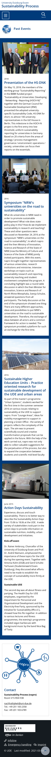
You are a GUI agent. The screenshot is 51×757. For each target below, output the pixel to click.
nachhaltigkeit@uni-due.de (18, 703)
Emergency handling (17, 744)
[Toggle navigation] (5, 15)
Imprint (40, 744)
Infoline (10, 740)
